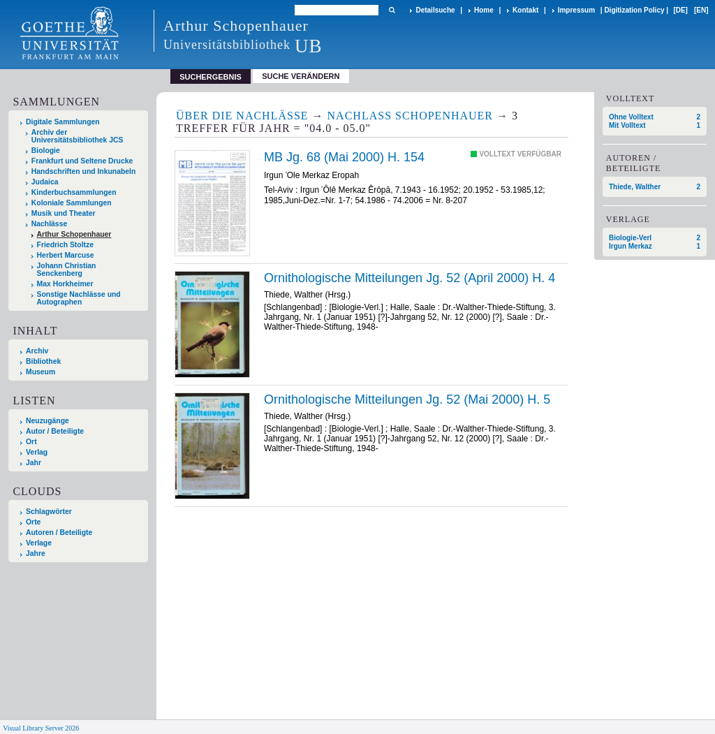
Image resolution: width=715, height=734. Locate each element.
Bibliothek (43, 361)
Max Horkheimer (65, 284)
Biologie (45, 150)
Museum (40, 372)
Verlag (36, 452)
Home (484, 10)
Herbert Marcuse (65, 255)
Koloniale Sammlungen (71, 203)
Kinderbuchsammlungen (74, 192)
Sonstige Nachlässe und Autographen (79, 298)
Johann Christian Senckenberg (66, 269)
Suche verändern (300, 76)
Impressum (576, 10)
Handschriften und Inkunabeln (83, 171)
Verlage (39, 543)
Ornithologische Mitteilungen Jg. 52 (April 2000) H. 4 (409, 278)
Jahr (33, 463)
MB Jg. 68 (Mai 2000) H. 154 (344, 157)
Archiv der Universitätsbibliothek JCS (77, 136)
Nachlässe (49, 224)
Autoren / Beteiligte (59, 532)
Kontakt (525, 10)
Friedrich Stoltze (65, 245)
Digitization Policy (634, 10)
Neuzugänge (47, 421)
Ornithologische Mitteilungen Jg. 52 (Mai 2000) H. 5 (407, 399)
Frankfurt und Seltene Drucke (82, 161)
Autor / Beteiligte (55, 431)
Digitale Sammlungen (63, 122)
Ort (31, 442)
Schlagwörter (49, 511)
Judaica (45, 182)
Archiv (37, 351)
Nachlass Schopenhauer (410, 116)
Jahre (35, 553)
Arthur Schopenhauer (74, 234)
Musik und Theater (63, 213)
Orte (33, 522)
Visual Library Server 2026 (41, 728)
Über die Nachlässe (242, 116)
